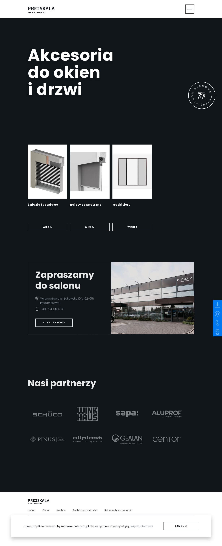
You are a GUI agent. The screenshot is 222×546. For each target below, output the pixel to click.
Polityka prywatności (85, 510)
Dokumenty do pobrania (118, 510)
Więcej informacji (142, 526)
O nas (46, 510)
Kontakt (61, 510)
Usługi (31, 510)
